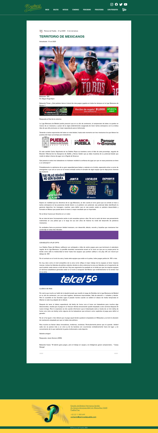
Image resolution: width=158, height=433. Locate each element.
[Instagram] (112, 4)
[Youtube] (125, 4)
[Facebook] (116, 4)
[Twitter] (121, 4)
